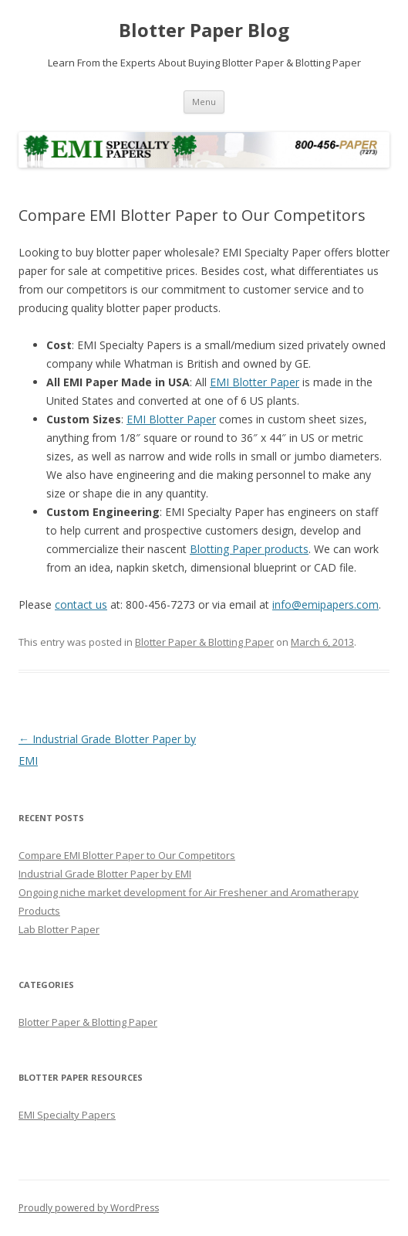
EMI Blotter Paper (254, 382)
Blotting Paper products (249, 549)
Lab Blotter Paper (59, 929)
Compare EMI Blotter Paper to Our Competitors (127, 855)
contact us (81, 604)
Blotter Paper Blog (204, 30)
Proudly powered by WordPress (89, 1207)
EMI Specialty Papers (67, 1115)
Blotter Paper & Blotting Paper (204, 642)
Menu (204, 101)
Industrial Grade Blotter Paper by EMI (105, 874)
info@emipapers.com (325, 604)
